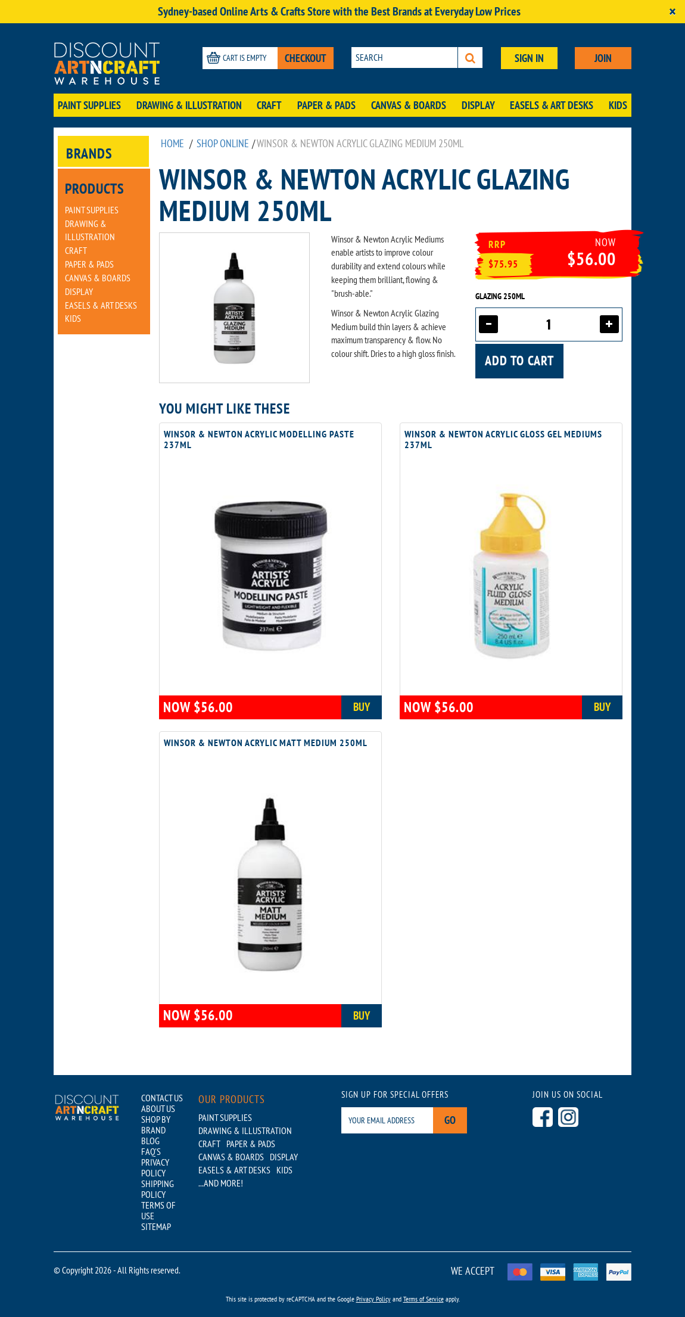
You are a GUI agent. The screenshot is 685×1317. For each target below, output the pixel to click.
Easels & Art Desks (551, 105)
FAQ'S (151, 1151)
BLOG (150, 1141)
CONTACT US (162, 1098)
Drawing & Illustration (189, 105)
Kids (618, 105)
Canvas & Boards (408, 105)
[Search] (470, 57)
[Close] (672, 12)
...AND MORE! (220, 1183)
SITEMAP (156, 1226)
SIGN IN (529, 58)
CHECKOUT (305, 58)
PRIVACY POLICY (155, 1167)
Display (478, 105)
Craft (269, 105)
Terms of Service (423, 1298)
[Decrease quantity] (488, 324)
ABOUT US (158, 1108)
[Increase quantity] (609, 324)
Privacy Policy (373, 1298)
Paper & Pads (326, 105)
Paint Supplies (89, 105)
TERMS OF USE (158, 1210)
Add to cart (519, 360)
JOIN (603, 58)
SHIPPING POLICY (157, 1189)
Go (450, 1120)
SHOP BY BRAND (155, 1124)
